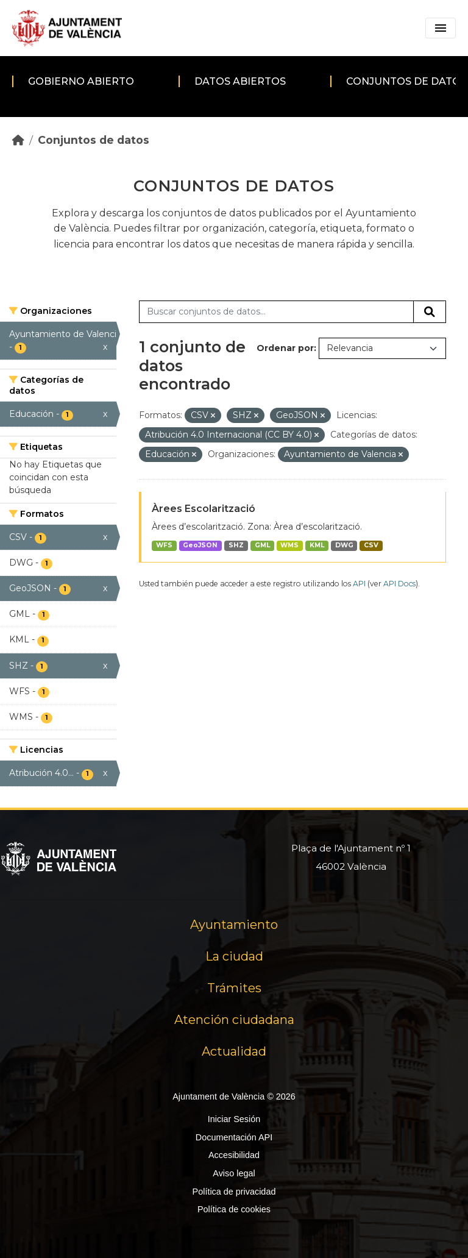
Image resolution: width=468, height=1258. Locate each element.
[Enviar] (429, 312)
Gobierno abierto (81, 81)
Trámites (234, 988)
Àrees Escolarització (203, 508)
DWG (344, 545)
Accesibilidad (234, 1155)
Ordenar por (285, 348)
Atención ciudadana (234, 1019)
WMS (289, 545)
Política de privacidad (234, 1191)
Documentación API (234, 1137)
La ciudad (234, 956)
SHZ (236, 545)
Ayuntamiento (234, 924)
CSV (371, 545)
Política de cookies (234, 1209)
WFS (164, 545)
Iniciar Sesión (234, 1119)
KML (317, 545)
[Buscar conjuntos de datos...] (276, 312)
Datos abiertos (240, 81)
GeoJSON (200, 545)
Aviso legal (234, 1173)
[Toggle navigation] (440, 28)
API (359, 583)
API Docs (399, 583)
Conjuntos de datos (93, 139)
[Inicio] (18, 139)
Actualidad (234, 1051)
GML (262, 545)
